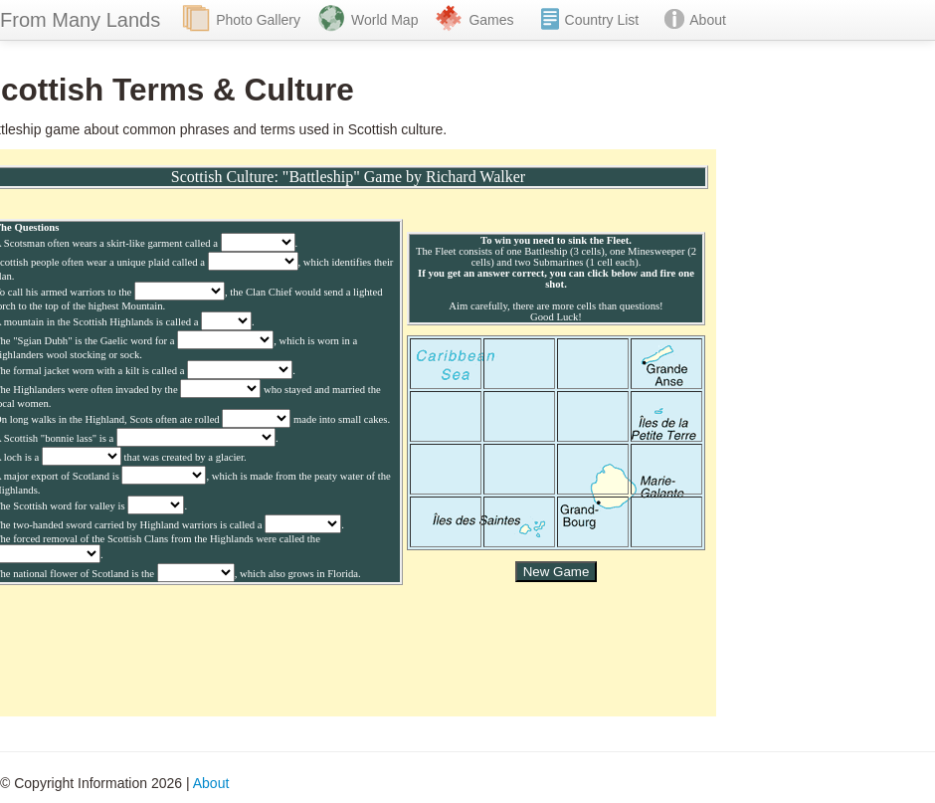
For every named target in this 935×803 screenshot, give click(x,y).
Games (490, 20)
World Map (384, 20)
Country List (602, 20)
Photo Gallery (258, 20)
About (707, 20)
